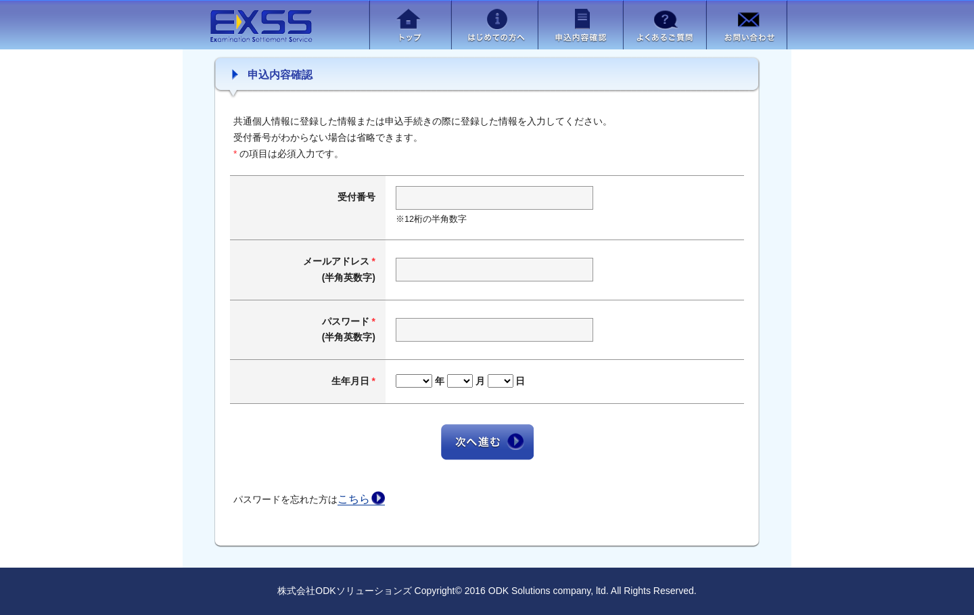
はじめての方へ (494, 24)
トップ (410, 24)
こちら (354, 499)
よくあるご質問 (664, 24)
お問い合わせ (746, 24)
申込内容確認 (580, 24)
